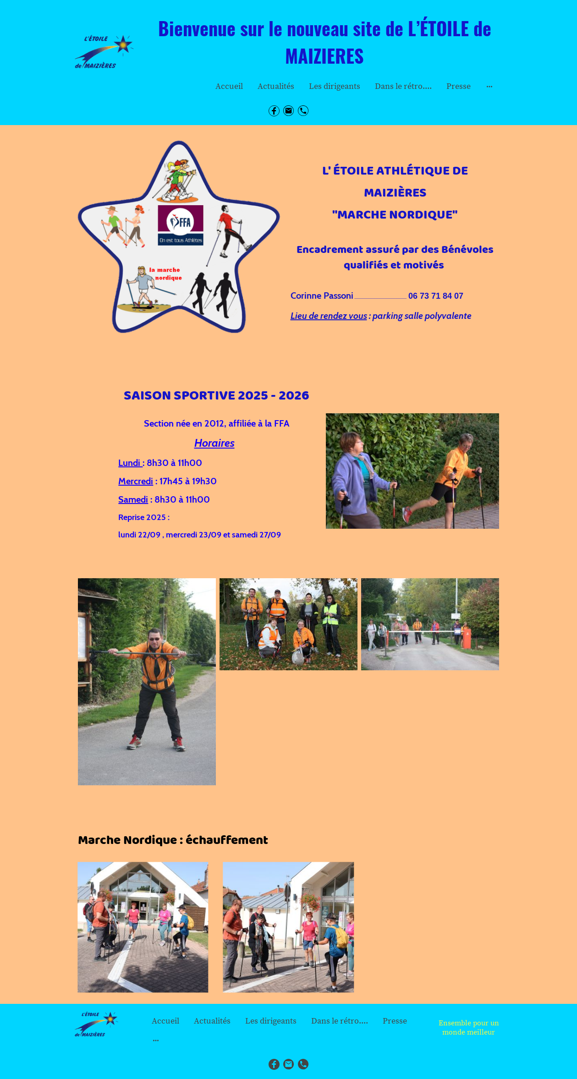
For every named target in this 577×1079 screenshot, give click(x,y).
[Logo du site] (104, 51)
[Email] (288, 110)
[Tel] (303, 110)
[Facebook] (274, 110)
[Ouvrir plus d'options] (489, 86)
